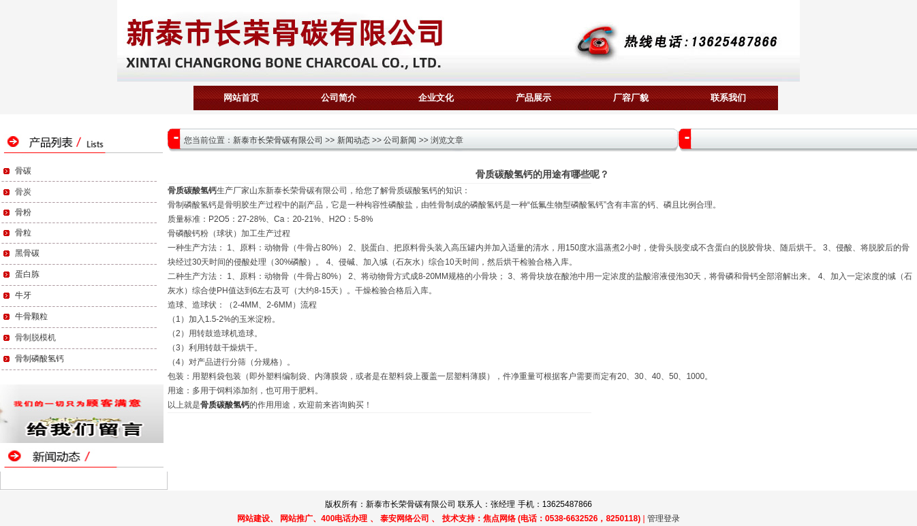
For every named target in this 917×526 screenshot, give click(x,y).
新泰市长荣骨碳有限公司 (278, 140)
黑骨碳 (27, 253)
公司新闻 (400, 140)
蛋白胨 (27, 274)
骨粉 (23, 212)
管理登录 (663, 518)
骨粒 (23, 232)
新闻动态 (353, 140)
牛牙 (23, 295)
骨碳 (23, 171)
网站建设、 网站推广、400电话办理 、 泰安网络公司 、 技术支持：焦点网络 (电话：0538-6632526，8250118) (438, 518)
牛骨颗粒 (31, 316)
